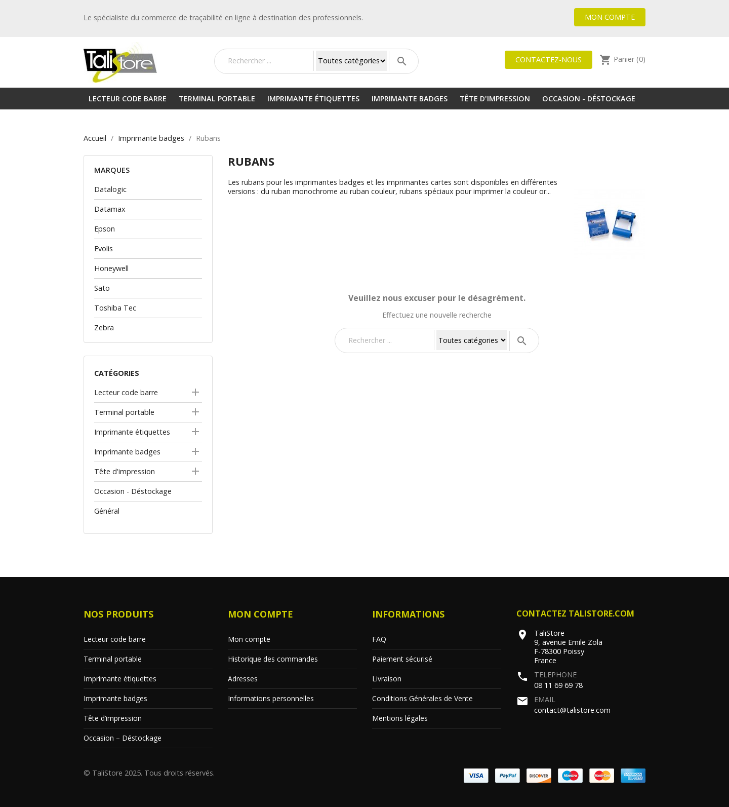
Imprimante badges (410, 98)
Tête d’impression (113, 718)
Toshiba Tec (115, 308)
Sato (102, 288)
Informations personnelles (271, 698)
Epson (104, 229)
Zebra (104, 327)
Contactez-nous (548, 59)
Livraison (386, 678)
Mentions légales (400, 718)
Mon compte (610, 17)
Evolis (103, 248)
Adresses (243, 678)
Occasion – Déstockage (122, 738)
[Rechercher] (268, 61)
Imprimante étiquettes (313, 98)
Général (106, 511)
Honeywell (111, 268)
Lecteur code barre (128, 98)
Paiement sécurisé (402, 659)
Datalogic (110, 189)
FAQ (379, 639)
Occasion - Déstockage (588, 98)
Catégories (116, 373)
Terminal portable (217, 98)
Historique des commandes (273, 659)
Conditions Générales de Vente (422, 698)
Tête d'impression (495, 98)
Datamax (110, 209)
